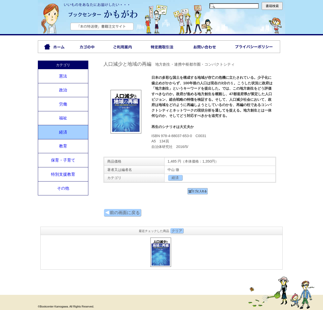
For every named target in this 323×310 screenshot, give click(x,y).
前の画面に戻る (122, 212)
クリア (177, 231)
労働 (63, 104)
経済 (63, 132)
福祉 (63, 118)
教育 (63, 146)
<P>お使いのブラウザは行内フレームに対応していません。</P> (161, 251)
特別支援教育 (63, 174)
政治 (63, 90)
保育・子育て (63, 160)
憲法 (63, 76)
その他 (63, 188)
